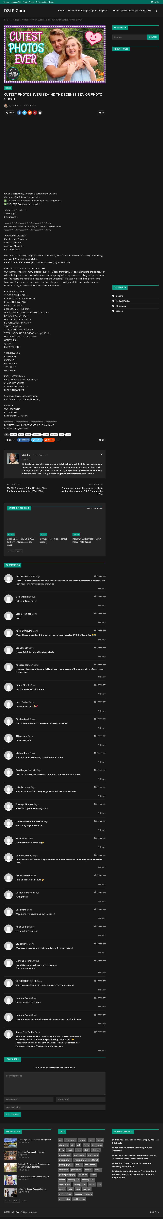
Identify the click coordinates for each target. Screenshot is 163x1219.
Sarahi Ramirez (23, 613)
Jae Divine (21, 909)
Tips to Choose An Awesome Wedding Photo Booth (131, 1165)
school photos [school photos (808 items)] (88, 1179)
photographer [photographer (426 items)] (79, 1155)
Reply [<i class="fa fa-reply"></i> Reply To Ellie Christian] (101, 605)
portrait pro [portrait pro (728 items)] (83, 1174)
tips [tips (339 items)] (99, 1184)
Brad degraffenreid (26, 770)
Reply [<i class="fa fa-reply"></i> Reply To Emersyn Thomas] (101, 813)
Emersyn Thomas (24, 804)
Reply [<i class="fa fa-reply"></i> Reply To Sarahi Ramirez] (101, 622)
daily (68, 434)
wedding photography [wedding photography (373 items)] (83, 1194)
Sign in (155, 2)
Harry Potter (22, 702)
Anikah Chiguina (24, 630)
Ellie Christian (23, 596)
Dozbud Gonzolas (25, 892)
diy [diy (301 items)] (72, 1145)
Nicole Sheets (23, 685)
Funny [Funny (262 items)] (61, 1150)
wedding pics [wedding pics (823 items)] (64, 1199)
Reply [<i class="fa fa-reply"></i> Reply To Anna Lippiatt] (101, 935)
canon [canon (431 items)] (91, 1140)
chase (46, 434)
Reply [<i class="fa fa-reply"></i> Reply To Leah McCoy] (101, 656)
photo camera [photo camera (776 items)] (64, 1155)
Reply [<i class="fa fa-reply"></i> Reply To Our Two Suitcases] (101, 588)
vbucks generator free (126, 1170)
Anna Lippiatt (22, 926)
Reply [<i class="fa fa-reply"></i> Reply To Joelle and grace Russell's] (101, 830)
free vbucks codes (124, 1139)
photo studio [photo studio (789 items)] (76, 1169)
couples (54, 434)
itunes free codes (25, 1032)
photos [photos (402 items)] (78, 1165)
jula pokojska (23, 787)
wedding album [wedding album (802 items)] (65, 1194)
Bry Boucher (22, 943)
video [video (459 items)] (70, 1189)
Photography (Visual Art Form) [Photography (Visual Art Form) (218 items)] (86, 1160)
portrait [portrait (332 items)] (98, 1169)
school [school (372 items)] (62, 1179)
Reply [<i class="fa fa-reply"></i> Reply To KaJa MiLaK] (101, 847)
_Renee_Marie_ (24, 855)
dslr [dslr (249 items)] (78, 1145)
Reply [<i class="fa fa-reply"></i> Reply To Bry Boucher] (101, 952)
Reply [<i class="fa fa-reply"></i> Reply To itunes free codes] (101, 1050)
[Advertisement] (135, 167)
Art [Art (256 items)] (60, 1140)
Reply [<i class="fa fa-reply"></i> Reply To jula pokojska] (101, 796)
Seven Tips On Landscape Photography (132, 10)
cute (61, 434)
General (120, 296)
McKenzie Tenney (25, 960)
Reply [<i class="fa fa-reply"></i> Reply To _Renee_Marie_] (101, 867)
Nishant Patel (23, 753)
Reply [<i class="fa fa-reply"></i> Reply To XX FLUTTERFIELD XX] (101, 989)
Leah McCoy (22, 647)
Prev (11, 551)
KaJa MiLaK (22, 838)
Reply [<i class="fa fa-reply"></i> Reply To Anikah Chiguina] (101, 639)
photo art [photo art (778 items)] (96, 1150)
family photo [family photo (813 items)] (97, 1145)
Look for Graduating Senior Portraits (33, 1176)
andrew (13, 434)
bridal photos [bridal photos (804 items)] (70, 1140)
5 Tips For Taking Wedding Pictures (32, 1189)
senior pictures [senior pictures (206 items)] (80, 1184)
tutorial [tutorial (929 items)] (62, 1189)
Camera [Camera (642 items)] (82, 1140)
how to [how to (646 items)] (70, 1150)
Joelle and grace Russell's (29, 821)
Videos (8, 88)
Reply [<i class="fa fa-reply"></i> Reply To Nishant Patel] (101, 762)
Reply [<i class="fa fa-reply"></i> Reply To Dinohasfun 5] (101, 727)
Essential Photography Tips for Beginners (88, 10)
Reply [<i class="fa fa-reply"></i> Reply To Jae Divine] (101, 918)
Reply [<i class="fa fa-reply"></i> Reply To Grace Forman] (101, 884)
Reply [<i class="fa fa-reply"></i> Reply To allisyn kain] (101, 744)
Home (6, 2)
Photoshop (121, 306)
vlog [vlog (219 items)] (78, 1189)
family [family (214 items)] (86, 1145)
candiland (36, 434)
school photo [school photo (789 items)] (73, 1179)
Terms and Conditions (45, 2)
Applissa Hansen (24, 664)
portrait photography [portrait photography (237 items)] (67, 1174)
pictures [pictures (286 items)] (88, 1169)
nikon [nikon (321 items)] (79, 1150)
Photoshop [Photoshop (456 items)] (63, 1169)
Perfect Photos (123, 301)
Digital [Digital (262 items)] (100, 1140)
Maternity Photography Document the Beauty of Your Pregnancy (34, 1165)
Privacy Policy (28, 2)
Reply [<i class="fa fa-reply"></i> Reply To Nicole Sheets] (101, 693)
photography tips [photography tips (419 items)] (65, 1165)
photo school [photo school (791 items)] (90, 1165)
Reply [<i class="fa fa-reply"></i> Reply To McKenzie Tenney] (101, 972)
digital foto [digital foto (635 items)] (63, 1145)
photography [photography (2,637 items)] (93, 1155)
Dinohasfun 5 (23, 719)
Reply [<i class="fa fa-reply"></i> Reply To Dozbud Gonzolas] (101, 901)
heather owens (24, 998)
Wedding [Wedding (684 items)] (86, 1189)
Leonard (119, 1147)
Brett (117, 1163)
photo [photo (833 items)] (86, 1150)
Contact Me (16, 2)
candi (28, 434)
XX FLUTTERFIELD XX (26, 981)
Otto (117, 1155)
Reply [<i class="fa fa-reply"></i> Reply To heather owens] (101, 1006)
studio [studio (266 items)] (91, 1184)
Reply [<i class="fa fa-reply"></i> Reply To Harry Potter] (101, 710)
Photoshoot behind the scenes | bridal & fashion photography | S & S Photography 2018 (82, 491)
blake (21, 434)
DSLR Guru (14, 10)
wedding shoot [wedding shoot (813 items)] (79, 1199)
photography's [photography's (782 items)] (64, 1160)
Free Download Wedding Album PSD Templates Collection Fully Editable (134, 1174)
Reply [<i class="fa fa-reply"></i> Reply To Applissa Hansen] (101, 676)
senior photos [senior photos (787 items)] (64, 1184)
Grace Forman (23, 875)
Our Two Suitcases (25, 576)
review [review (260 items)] (93, 1174)
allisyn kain (21, 736)
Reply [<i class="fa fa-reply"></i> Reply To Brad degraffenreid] (101, 779)
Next (19, 551)
